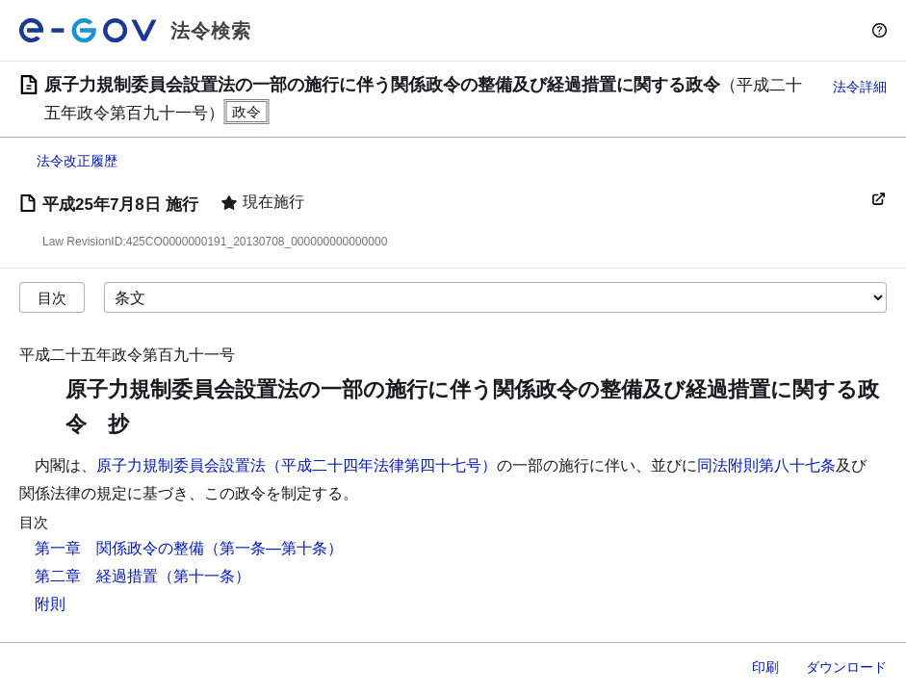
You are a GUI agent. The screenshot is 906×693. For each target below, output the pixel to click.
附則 (50, 604)
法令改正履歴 (77, 160)
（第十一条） (204, 576)
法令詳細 (860, 86)
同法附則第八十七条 (766, 465)
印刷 (765, 667)
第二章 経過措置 (96, 576)
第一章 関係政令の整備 (119, 548)
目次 (52, 298)
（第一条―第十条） (273, 548)
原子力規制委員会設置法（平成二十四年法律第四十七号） (296, 465)
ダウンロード (846, 667)
